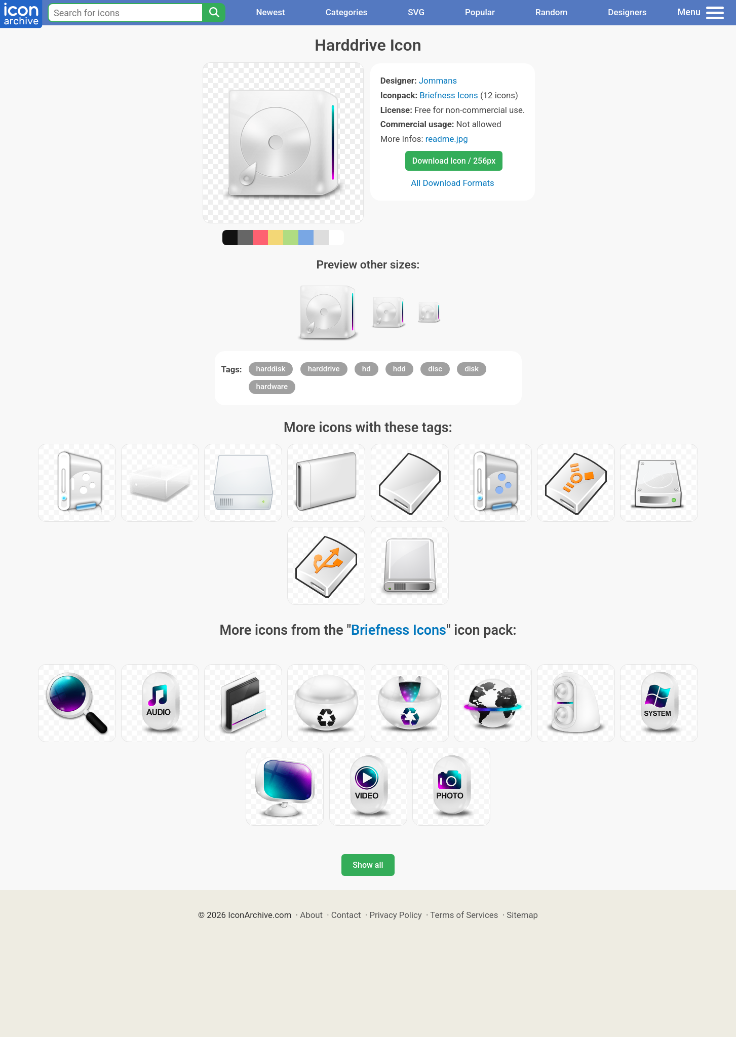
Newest (270, 12)
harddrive (324, 368)
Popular (480, 12)
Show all (368, 865)
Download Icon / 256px (453, 161)
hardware (272, 386)
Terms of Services (464, 915)
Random (551, 12)
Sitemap (522, 915)
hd (366, 368)
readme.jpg (446, 139)
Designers (627, 12)
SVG (416, 12)
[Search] (213, 12)
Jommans (438, 80)
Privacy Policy (395, 915)
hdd (399, 368)
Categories (347, 12)
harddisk (271, 368)
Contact (346, 915)
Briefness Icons (448, 95)
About (311, 915)
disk (471, 368)
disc (435, 368)
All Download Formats (452, 183)
